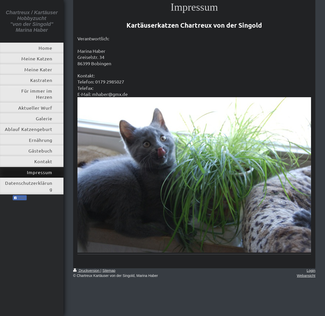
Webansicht (306, 276)
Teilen (20, 198)
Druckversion (86, 271)
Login (311, 271)
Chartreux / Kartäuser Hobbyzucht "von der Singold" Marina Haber (32, 21)
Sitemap (108, 271)
